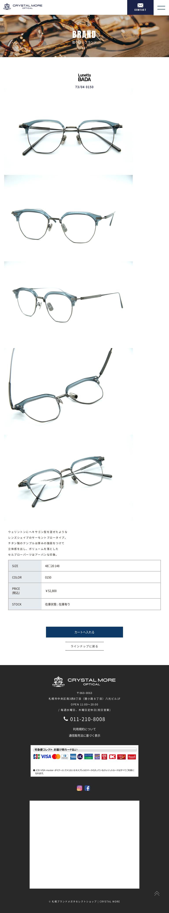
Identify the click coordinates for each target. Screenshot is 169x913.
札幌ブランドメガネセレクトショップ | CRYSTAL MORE (86, 901)
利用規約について (84, 729)
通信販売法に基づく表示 (84, 735)
